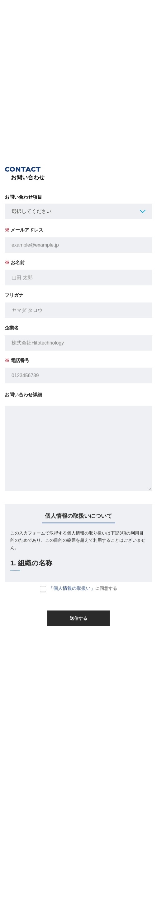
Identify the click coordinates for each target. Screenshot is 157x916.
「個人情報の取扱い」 (72, 591)
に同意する (78, 592)
